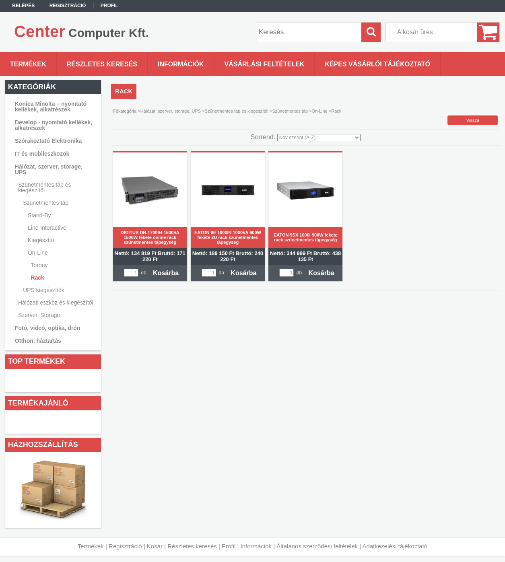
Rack (37, 277)
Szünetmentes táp (290, 111)
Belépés (23, 5)
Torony (39, 265)
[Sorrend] (319, 137)
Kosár (155, 546)
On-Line (320, 111)
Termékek (91, 546)
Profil (228, 546)
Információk (256, 546)
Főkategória (124, 111)
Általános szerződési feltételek (317, 546)
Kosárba (166, 273)
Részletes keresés (192, 546)
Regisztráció (125, 546)
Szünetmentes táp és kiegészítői (236, 111)
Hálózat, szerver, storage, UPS (170, 111)
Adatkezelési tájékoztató (394, 546)
